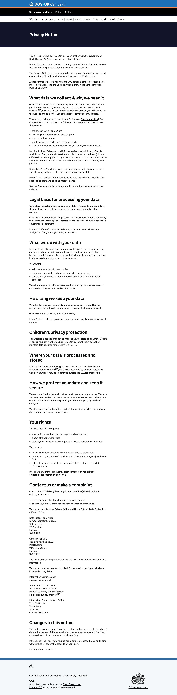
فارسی (44, 19)
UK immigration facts (40, 12)
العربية (103, 19)
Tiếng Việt (33, 19)
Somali (69, 19)
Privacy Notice (53, 675)
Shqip (95, 19)
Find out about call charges (43, 594)
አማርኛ (60, 19)
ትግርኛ (77, 19)
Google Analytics (89, 119)
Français (121, 19)
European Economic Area (42, 369)
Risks (58, 12)
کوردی (112, 19)
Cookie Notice (36, 675)
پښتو (52, 19)
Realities (68, 12)
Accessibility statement (75, 675)
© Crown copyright (138, 687)
